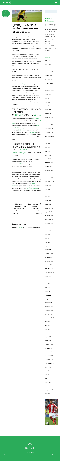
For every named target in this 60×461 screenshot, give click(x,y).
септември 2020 (49, 318)
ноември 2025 (49, 83)
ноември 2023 (49, 174)
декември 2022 (49, 215)
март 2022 (48, 249)
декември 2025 (49, 79)
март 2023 (48, 204)
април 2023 (48, 200)
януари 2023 (48, 212)
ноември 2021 (49, 265)
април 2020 (48, 336)
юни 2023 (47, 193)
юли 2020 (47, 325)
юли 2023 (47, 189)
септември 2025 (49, 90)
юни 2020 (47, 329)
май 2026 (47, 60)
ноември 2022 (49, 219)
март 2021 (48, 295)
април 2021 (48, 291)
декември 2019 (49, 352)
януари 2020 (48, 348)
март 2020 (48, 340)
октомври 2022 (49, 223)
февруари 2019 (49, 389)
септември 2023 (49, 181)
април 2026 (48, 64)
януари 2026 (48, 75)
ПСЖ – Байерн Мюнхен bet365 (50, 35)
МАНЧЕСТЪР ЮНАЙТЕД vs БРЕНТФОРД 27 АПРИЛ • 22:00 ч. (50, 42)
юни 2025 (47, 102)
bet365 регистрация (21, 127)
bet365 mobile (32, 132)
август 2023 (48, 185)
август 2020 (48, 321)
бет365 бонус (22, 130)
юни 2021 (47, 283)
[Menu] (56, 2)
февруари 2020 (49, 344)
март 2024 (48, 159)
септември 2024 (49, 136)
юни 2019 (47, 374)
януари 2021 (48, 302)
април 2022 (48, 246)
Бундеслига (25, 84)
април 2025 (48, 109)
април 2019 (48, 382)
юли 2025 (47, 98)
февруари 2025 (49, 117)
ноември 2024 (49, 128)
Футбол (19, 115)
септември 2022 (49, 227)
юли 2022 (47, 234)
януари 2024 (48, 166)
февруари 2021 (49, 299)
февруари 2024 (49, 162)
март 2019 (48, 386)
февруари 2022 (49, 253)
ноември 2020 (49, 310)
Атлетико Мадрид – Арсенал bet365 (51, 30)
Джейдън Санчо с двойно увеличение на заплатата (25, 28)
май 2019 (47, 378)
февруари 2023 (49, 208)
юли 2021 (47, 280)
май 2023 (47, 196)
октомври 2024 (49, 132)
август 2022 (48, 230)
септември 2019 (49, 363)
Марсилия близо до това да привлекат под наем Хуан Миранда (19, 208)
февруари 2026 (49, 71)
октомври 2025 (49, 87)
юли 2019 (47, 371)
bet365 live (21, 164)
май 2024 (47, 151)
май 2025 (47, 106)
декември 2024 (49, 124)
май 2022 (47, 242)
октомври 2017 (49, 393)
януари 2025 (48, 121)
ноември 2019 (49, 355)
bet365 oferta (36, 118)
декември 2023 (49, 170)
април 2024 (48, 155)
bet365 (37, 115)
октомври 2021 (49, 268)
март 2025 (48, 113)
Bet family (29, 452)
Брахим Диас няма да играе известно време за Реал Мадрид (35, 208)
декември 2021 (49, 261)
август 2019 (48, 367)
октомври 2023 (49, 177)
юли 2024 (47, 143)
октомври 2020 (49, 314)
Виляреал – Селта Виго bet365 (50, 49)
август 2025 (48, 94)
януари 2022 (48, 257)
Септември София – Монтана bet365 (51, 25)
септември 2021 (49, 272)
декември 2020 (49, 306)
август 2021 (48, 276)
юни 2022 (47, 238)
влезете (20, 227)
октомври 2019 (49, 359)
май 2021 (47, 287)
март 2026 (48, 68)
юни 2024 (47, 147)
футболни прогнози (32, 188)
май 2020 (47, 333)
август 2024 (48, 140)
